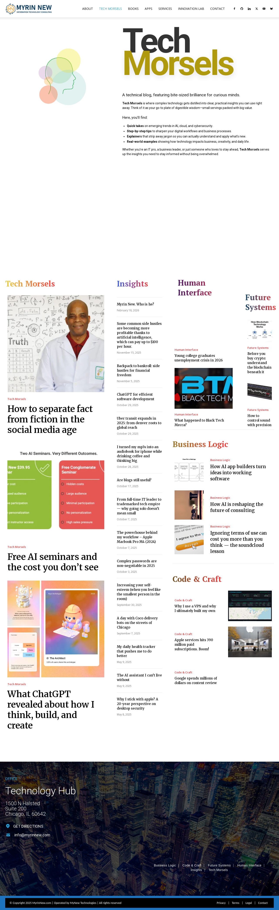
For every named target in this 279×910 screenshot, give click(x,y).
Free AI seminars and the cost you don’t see (52, 562)
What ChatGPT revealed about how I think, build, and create (50, 710)
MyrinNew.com (41, 887)
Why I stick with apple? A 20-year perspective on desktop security (137, 703)
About (87, 9)
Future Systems (258, 347)
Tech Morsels (110, 9)
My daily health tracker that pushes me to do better (136, 651)
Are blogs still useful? (134, 480)
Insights (196, 854)
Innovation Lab (191, 9)
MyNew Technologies (83, 887)
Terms (235, 887)
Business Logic (220, 460)
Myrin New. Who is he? (135, 304)
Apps (148, 9)
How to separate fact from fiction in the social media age (50, 419)
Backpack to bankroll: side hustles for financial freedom (138, 370)
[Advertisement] (139, 208)
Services (165, 9)
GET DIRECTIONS (28, 826)
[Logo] (28, 9)
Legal (248, 887)
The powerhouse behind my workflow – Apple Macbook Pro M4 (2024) (137, 537)
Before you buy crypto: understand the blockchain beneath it (259, 363)
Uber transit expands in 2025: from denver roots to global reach (139, 423)
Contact (217, 9)
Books (133, 9)
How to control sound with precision (259, 420)
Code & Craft (183, 600)
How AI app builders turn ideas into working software (238, 472)
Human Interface (186, 349)
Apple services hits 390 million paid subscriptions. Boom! (194, 644)
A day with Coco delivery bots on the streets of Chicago (137, 622)
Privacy (221, 887)
